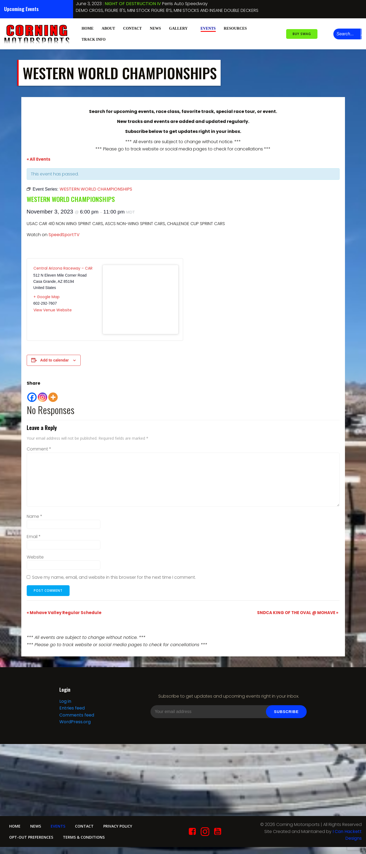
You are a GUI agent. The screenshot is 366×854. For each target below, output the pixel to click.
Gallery (180, 28)
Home (87, 28)
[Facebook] (32, 394)
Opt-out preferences (31, 839)
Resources (238, 28)
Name (34, 516)
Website (35, 556)
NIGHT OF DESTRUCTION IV (133, 4)
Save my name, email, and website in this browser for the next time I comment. (114, 577)
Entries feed (71, 709)
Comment (39, 448)
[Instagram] (42, 394)
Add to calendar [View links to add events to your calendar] (54, 359)
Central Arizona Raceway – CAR (63, 267)
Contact (132, 28)
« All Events (38, 158)
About (108, 28)
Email (34, 536)
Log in (65, 702)
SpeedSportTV (64, 234)
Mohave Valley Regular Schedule (64, 612)
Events (208, 28)
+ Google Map (46, 296)
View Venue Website (52, 309)
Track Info (95, 39)
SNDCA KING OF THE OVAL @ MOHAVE (297, 612)
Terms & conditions (85, 839)
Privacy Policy (122, 828)
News (155, 28)
